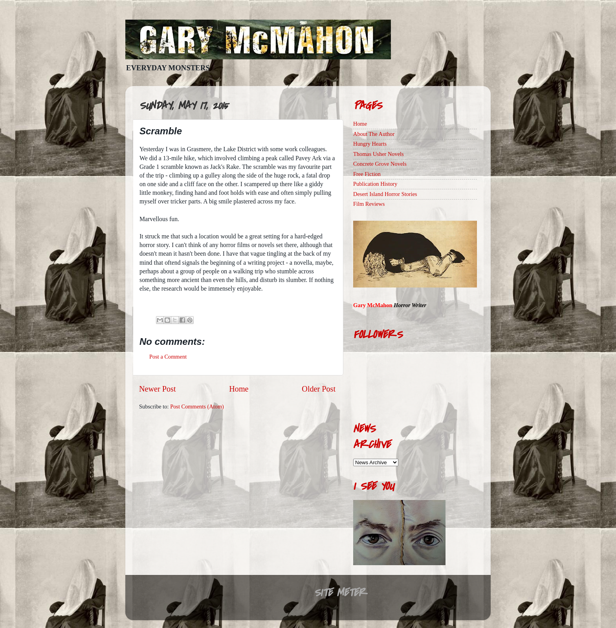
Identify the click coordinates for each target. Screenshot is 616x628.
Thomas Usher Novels (378, 154)
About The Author (373, 134)
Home (238, 388)
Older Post (319, 388)
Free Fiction (367, 174)
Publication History (375, 184)
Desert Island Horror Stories (385, 194)
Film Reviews (369, 204)
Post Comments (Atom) (197, 406)
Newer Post (157, 388)
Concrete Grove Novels (380, 164)
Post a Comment (168, 356)
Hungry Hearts (370, 144)
